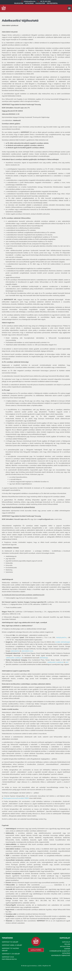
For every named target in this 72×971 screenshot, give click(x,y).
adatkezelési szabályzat (14, 658)
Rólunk (67, 944)
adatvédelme (15, 651)
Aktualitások (65, 946)
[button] (69, 8)
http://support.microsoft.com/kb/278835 (16, 798)
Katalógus (66, 953)
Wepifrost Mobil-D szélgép (12, 945)
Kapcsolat (66, 942)
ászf (67, 662)
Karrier (67, 949)
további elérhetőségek (62, 642)
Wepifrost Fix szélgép (10, 942)
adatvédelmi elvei (27, 651)
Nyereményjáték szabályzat (60, 951)
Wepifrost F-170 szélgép (11, 954)
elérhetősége (44, 658)
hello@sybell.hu (61, 637)
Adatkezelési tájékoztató (60, 955)
